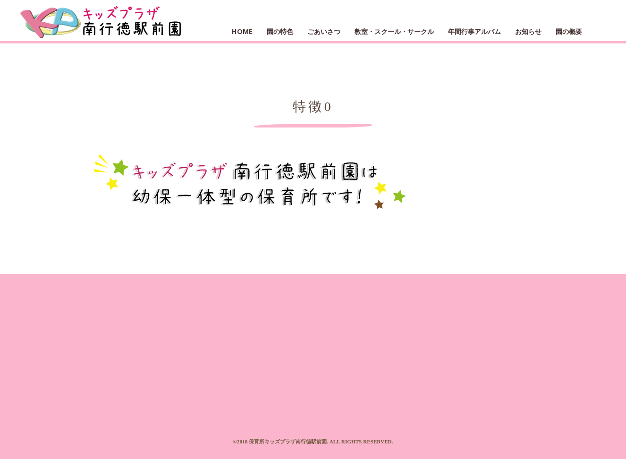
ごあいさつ (323, 31)
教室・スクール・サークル (394, 31)
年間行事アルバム (474, 31)
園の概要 (569, 31)
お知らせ (528, 31)
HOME (242, 31)
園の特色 (280, 31)
